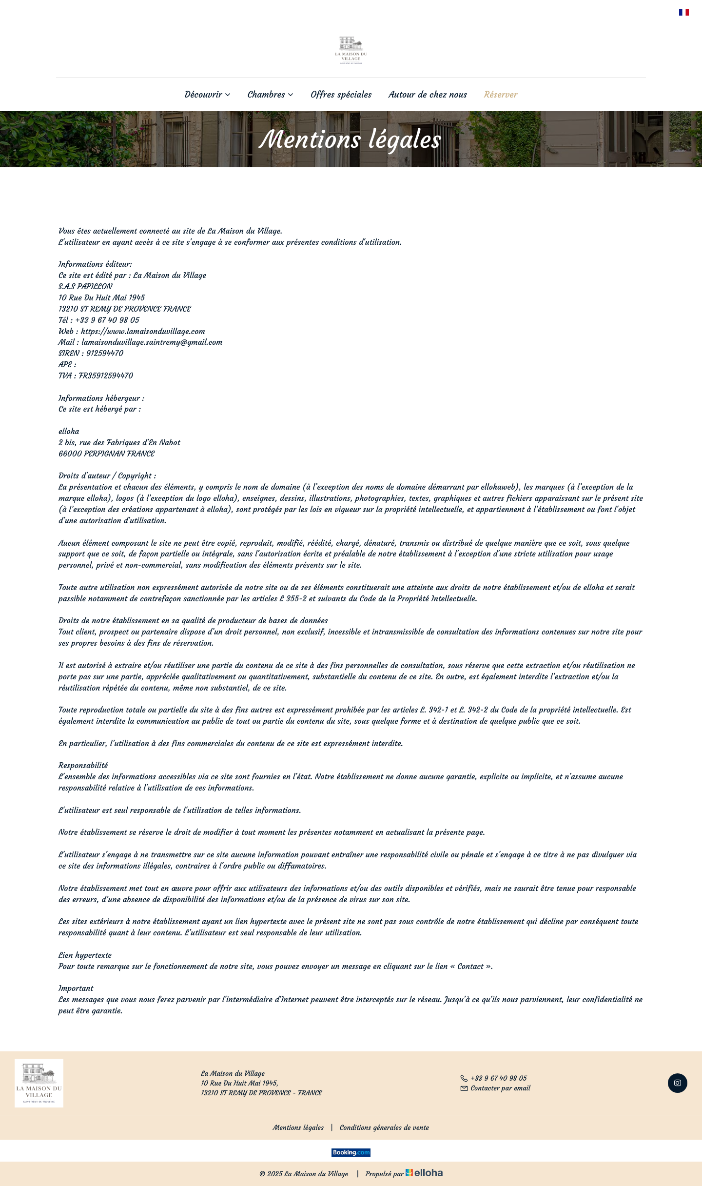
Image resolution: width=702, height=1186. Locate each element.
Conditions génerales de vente (384, 1127)
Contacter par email (495, 1088)
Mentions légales (298, 1127)
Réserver (500, 94)
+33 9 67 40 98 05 (493, 1078)
